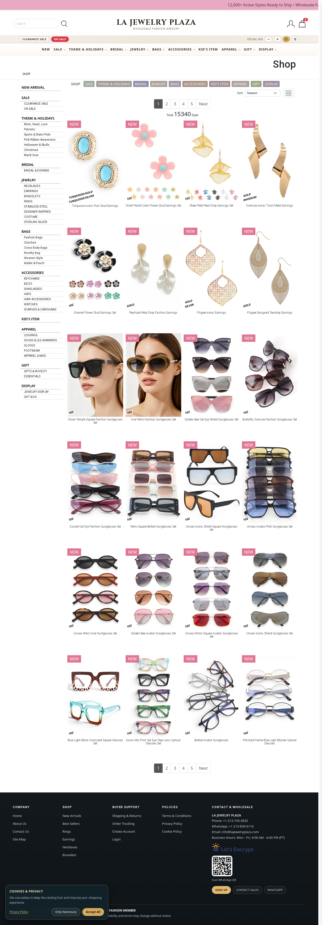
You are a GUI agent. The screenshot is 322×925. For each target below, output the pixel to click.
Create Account (123, 831)
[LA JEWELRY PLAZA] (156, 24)
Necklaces (69, 847)
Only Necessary (66, 912)
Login (116, 839)
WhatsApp (275, 890)
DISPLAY (266, 49)
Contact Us (21, 831)
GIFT (248, 49)
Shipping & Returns (126, 816)
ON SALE (60, 39)
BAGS (157, 49)
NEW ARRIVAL (33, 87)
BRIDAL (116, 49)
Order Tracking (123, 823)
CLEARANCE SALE (34, 39)
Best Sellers (71, 823)
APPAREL (229, 49)
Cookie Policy (172, 831)
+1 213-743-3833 (235, 820)
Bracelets (69, 855)
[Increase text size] (277, 39)
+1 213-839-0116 (241, 826)
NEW (46, 49)
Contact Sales (247, 890)
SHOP (26, 74)
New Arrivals (71, 816)
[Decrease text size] (268, 39)
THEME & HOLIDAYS (86, 49)
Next (203, 104)
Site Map (19, 839)
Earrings (68, 839)
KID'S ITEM (208, 49)
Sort (240, 93)
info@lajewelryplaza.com (240, 832)
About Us (19, 823)
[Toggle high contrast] (295, 39)
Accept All (93, 912)
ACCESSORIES (180, 49)
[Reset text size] (286, 39)
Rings (66, 831)
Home (17, 816)
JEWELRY (137, 49)
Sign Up (221, 890)
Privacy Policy (172, 823)
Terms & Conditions (176, 816)
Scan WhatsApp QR (224, 880)
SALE (58, 49)
